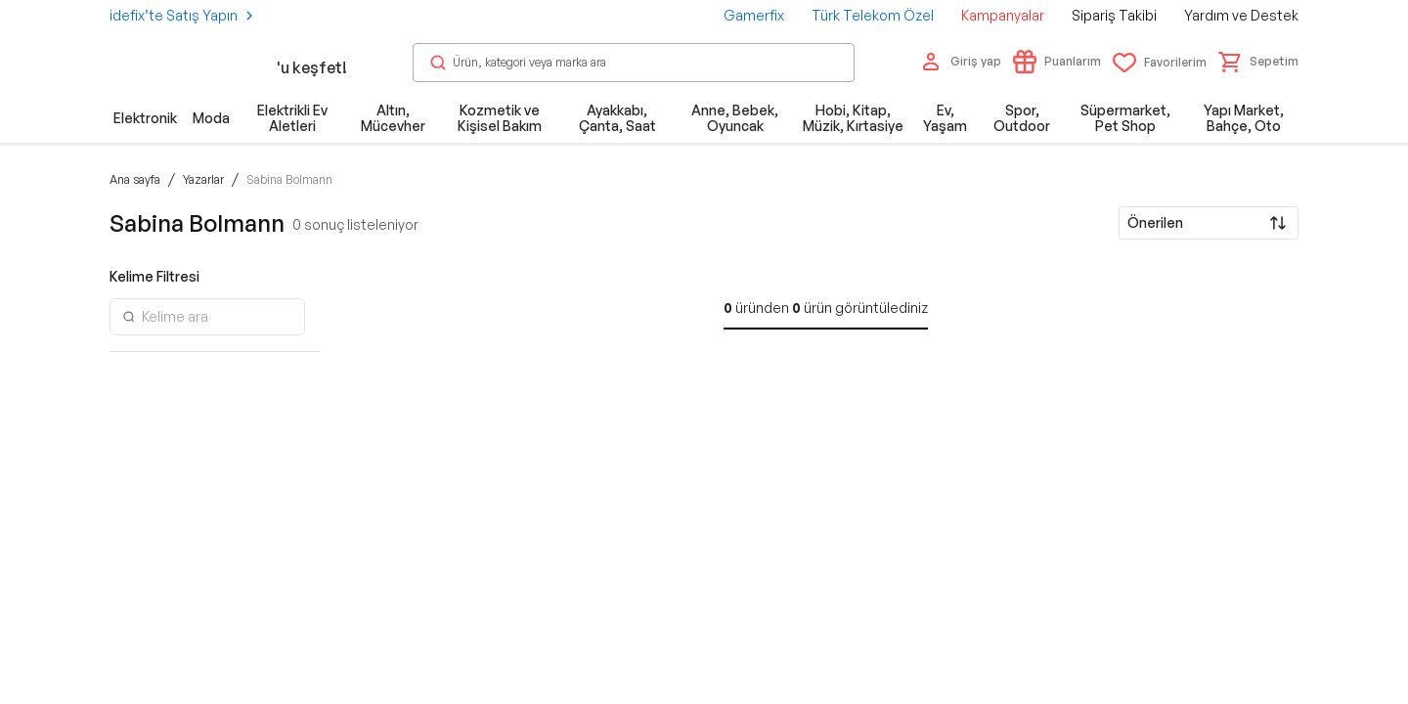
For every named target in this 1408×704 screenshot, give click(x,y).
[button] (1258, 61)
